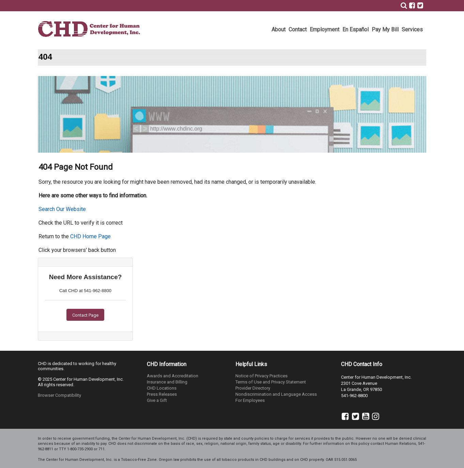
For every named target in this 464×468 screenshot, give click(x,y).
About (278, 29)
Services (412, 29)
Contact (298, 29)
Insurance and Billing (167, 381)
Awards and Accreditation (172, 375)
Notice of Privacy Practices (261, 375)
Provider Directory (252, 388)
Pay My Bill (385, 29)
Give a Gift (157, 400)
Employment (324, 29)
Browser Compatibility (59, 395)
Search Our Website (62, 209)
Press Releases (162, 394)
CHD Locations (161, 388)
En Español (355, 29)
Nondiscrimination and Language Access (276, 394)
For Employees (250, 400)
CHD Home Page (90, 236)
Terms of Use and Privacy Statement (270, 381)
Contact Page (85, 315)
